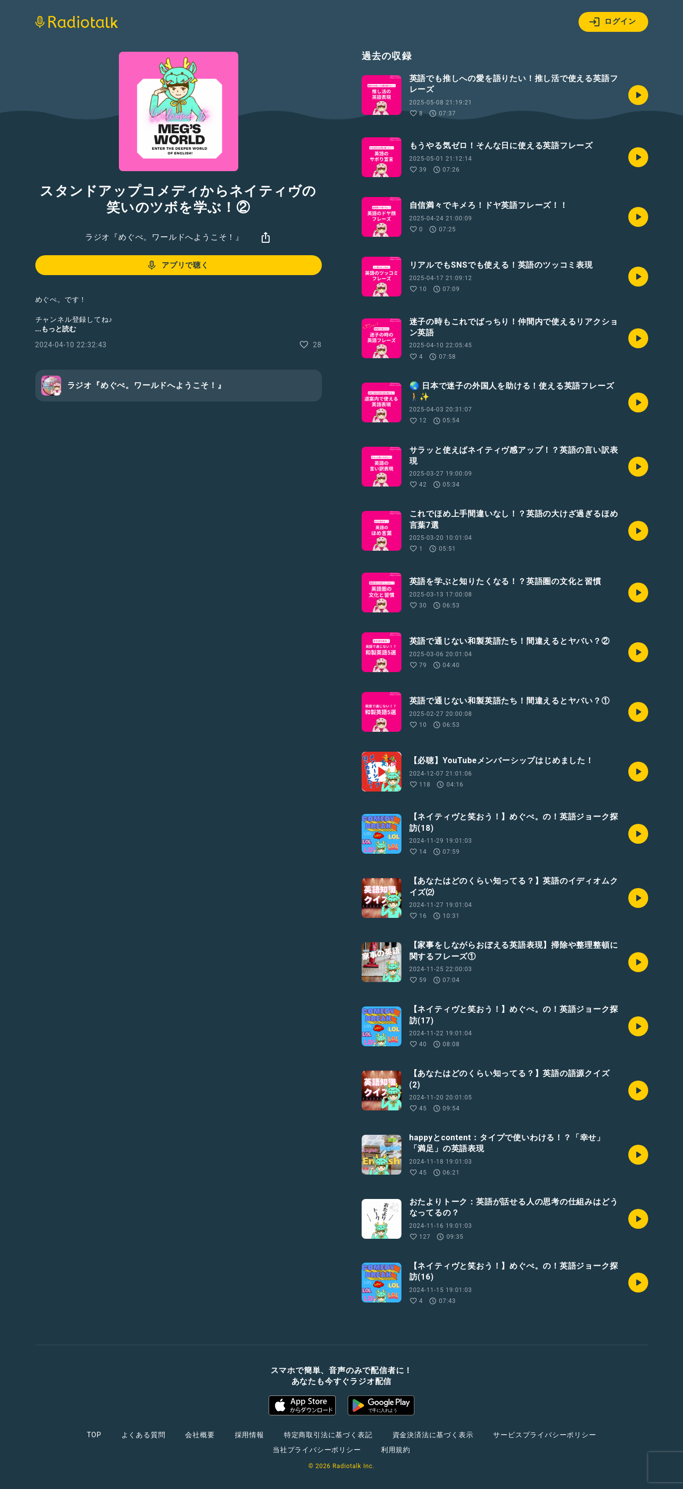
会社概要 (199, 1435)
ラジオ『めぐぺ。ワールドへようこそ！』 (164, 237)
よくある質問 (143, 1435)
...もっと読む (55, 329)
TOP (94, 1435)
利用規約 (395, 1450)
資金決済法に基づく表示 (433, 1435)
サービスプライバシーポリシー (544, 1435)
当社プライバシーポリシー (317, 1450)
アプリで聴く (177, 265)
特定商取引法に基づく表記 (328, 1435)
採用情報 (249, 1435)
